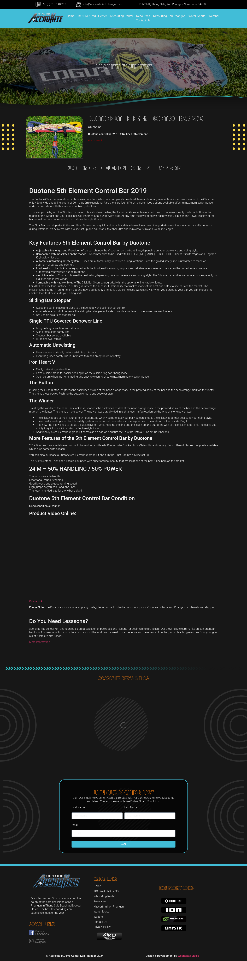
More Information (39, 642)
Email (75, 824)
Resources (143, 16)
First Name (78, 807)
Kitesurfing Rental (121, 16)
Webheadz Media (188, 955)
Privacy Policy (102, 926)
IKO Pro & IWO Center (92, 16)
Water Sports (197, 16)
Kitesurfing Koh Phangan (169, 16)
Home (70, 16)
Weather (213, 16)
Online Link (36, 601)
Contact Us (143, 20)
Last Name (130, 807)
